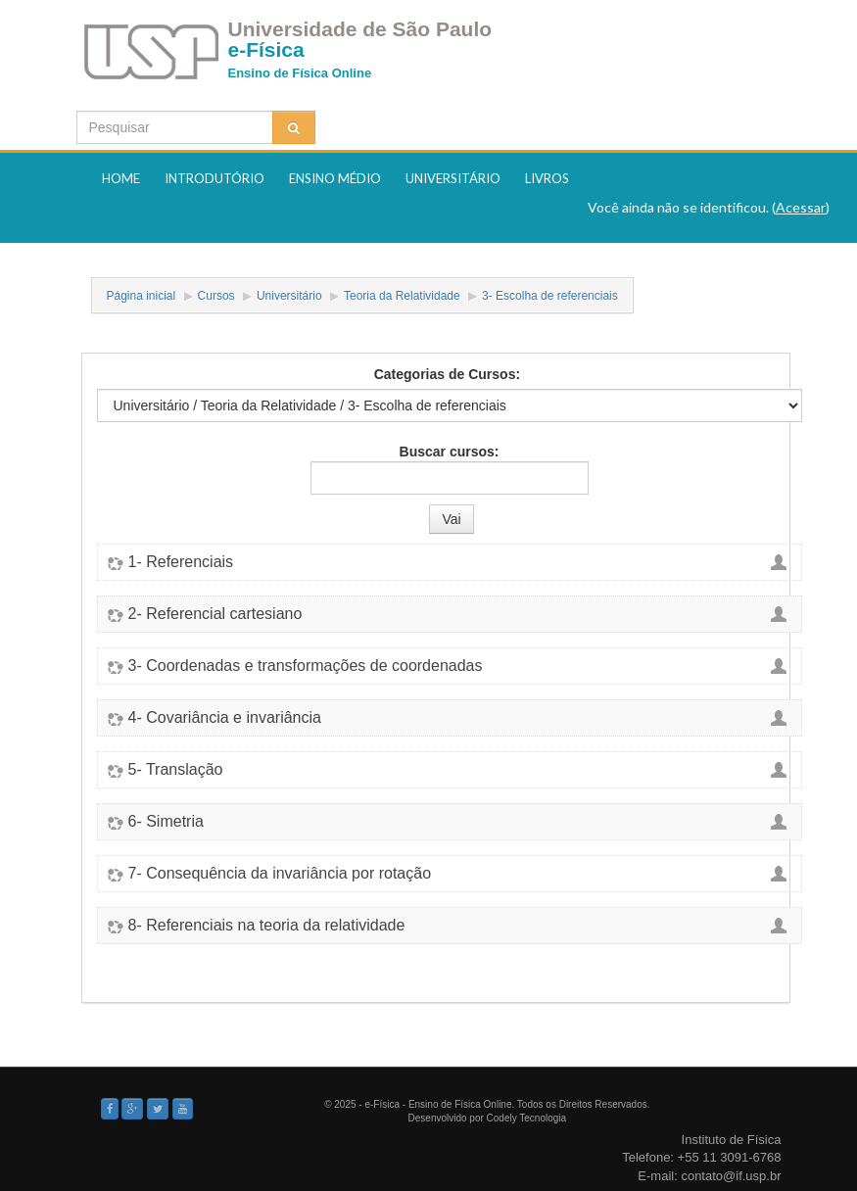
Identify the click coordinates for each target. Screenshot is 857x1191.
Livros (547, 178)
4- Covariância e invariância (224, 718)
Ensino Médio (335, 178)
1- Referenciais (181, 562)
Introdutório (214, 178)
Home (121, 178)
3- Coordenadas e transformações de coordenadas (305, 666)
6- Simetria (166, 822)
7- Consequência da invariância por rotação (280, 873)
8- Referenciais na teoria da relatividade (266, 925)
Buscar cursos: (450, 451)
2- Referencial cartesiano (215, 614)
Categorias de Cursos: (447, 374)
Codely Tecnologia (527, 1118)
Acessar (801, 207)
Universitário (452, 178)
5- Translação (175, 770)
